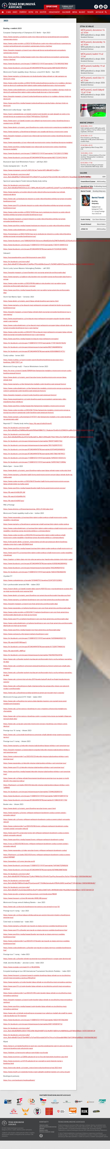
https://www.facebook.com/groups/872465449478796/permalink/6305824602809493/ (35, 563)
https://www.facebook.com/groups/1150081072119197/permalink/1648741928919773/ (35, 796)
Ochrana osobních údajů (46, 1132)
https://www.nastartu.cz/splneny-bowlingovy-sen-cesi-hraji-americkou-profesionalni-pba (35, 599)
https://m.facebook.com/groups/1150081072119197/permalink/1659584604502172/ (34, 638)
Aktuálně (100, 12)
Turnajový (67, 7)
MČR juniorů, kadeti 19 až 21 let (92, 55)
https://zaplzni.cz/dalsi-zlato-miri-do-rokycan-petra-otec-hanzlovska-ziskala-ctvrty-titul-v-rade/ (38, 559)
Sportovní (51, 7)
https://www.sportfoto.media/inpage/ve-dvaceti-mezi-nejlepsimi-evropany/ (31, 339)
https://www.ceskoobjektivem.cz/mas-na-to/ (20, 229)
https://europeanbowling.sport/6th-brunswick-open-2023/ (24, 257)
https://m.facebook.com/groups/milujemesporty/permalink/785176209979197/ (32, 445)
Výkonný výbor (43, 1125)
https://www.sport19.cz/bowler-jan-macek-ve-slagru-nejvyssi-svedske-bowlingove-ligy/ (35, 930)
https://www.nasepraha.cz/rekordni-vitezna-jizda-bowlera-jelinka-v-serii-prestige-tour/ (34, 763)
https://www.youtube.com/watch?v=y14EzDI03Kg (21, 967)
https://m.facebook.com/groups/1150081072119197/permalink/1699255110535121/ (34, 458)
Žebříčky (23, 12)
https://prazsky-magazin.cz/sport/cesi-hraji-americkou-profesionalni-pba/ (30, 604)
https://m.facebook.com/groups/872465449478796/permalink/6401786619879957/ (34, 453)
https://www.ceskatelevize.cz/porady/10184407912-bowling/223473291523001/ (32, 580)
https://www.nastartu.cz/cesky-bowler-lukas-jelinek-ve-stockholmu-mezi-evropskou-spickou (37, 982)
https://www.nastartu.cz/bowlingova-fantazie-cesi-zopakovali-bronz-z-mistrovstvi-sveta (35, 131)
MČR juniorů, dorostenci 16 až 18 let (93, 31)
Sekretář (41, 1128)
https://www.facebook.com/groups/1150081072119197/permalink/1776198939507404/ (35, 63)
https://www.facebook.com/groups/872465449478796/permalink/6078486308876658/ (35, 870)
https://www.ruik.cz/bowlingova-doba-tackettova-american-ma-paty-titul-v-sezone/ (33, 692)
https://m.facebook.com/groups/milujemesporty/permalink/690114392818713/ (32, 1024)
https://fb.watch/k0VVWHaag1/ (15, 642)
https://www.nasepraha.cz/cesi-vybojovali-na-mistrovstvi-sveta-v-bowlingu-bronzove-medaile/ (38, 142)
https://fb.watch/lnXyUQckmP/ (40, 423)
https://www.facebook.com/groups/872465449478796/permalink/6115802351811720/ (35, 800)
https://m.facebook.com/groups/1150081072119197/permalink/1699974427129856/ (34, 462)
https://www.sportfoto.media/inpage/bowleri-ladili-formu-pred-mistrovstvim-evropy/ (34, 488)
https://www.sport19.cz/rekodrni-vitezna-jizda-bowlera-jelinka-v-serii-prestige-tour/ (33, 767)
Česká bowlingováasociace (16, 1123)
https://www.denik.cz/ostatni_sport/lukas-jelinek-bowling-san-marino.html (31, 301)
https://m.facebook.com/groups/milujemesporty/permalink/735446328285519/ (32, 791)
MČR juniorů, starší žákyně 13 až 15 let (92, 91)
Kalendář (66, 12)
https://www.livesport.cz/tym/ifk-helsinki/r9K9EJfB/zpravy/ (25, 898)
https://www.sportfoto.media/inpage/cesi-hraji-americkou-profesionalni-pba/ (31, 630)
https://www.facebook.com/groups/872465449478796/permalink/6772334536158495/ (35, 249)
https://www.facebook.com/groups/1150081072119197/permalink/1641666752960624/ (35, 865)
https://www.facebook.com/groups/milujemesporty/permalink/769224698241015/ (34, 568)
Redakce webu (43, 1130)
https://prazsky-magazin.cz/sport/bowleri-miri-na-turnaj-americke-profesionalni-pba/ (34, 272)
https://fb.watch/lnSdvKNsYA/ (14, 496)
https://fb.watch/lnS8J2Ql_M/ (14, 492)
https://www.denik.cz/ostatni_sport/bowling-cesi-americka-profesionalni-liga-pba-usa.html (36, 595)
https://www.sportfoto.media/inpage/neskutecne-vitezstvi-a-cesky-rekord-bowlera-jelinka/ (36, 225)
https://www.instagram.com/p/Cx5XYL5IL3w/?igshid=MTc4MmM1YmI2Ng (31, 170)
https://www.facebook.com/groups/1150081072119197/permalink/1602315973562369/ (35, 1020)
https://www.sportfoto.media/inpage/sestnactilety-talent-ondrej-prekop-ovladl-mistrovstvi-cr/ (38, 548)
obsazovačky (54, 12)
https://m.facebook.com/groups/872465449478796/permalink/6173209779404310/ (34, 646)
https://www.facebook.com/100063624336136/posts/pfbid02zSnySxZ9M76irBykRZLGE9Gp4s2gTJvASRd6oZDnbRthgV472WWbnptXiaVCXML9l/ (56, 240)
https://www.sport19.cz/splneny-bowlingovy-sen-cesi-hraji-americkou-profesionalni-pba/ (36, 619)
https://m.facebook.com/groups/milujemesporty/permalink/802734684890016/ (32, 347)
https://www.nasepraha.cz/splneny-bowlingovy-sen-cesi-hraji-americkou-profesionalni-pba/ (37, 608)
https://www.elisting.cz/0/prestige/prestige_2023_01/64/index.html (28, 509)
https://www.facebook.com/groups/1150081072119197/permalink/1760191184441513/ (35, 245)
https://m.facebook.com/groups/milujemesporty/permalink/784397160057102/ (32, 441)
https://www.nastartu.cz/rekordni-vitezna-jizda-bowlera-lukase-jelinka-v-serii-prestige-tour (36, 745)
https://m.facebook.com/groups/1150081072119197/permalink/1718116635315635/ (34, 343)
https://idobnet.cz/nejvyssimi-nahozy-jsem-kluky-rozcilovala (25, 1052)
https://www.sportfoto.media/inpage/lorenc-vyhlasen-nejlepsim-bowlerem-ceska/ (33, 839)
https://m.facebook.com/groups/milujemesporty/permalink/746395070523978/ (32, 655)
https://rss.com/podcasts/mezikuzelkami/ (19, 1080)
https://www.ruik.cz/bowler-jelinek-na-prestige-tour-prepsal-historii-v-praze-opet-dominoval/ (37, 958)
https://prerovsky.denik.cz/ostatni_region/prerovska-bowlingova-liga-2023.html (32, 1067)
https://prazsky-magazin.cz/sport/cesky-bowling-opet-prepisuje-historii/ (30, 395)
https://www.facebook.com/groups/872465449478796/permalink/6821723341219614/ (35, 157)
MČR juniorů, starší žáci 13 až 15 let (92, 79)
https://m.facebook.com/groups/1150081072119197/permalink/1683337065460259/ (34, 572)
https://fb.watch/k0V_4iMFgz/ (14, 651)
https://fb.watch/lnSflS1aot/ (13, 500)
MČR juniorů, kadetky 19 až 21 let (93, 67)
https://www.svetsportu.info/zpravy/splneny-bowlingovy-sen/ (25, 634)
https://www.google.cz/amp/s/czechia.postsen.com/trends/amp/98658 (30, 894)
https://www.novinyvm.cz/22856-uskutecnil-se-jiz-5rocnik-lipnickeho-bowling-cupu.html (35, 1057)
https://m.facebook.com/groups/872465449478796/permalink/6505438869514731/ (34, 351)
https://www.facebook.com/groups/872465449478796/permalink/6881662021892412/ (35, 68)
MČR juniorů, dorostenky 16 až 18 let (93, 43)
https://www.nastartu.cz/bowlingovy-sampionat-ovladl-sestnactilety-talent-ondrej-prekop (36, 524)
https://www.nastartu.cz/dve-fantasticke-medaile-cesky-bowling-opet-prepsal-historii (34, 384)
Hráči (15, 12)
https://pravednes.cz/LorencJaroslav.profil (19, 861)
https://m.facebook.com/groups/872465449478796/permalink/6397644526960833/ (34, 449)
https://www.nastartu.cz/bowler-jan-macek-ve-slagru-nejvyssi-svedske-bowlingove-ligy (35, 926)
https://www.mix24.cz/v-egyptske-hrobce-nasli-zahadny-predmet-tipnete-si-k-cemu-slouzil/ (36, 1072)
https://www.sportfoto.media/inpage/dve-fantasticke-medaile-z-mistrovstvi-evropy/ (34, 406)
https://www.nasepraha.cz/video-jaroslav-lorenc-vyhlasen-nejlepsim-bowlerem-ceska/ (35, 850)
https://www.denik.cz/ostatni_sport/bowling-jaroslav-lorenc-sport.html (29, 808)
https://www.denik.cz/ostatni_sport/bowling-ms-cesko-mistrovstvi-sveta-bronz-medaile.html (37, 127)
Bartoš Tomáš (98, 197)
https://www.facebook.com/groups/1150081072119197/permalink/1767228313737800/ (35, 153)
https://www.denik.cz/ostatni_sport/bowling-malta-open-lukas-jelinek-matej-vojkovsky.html (37, 470)
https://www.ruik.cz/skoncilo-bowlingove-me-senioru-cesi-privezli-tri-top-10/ (31, 906)
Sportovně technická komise (47, 1127)
